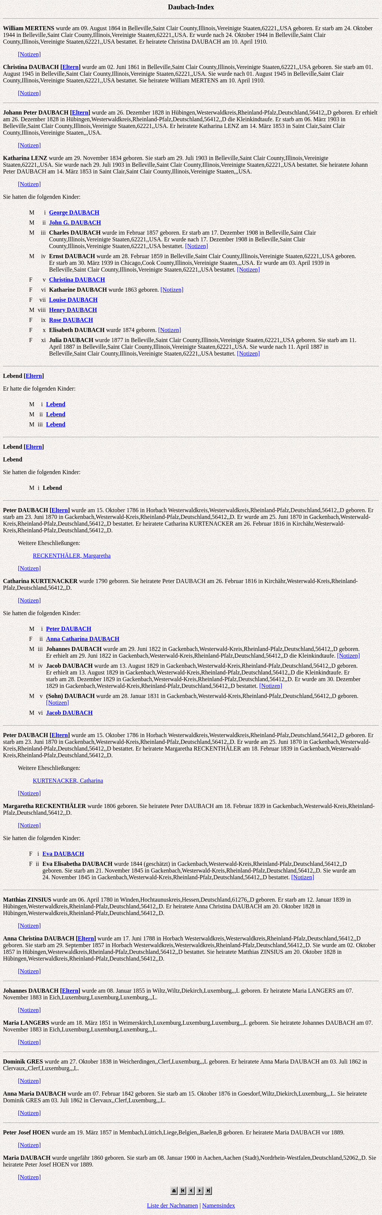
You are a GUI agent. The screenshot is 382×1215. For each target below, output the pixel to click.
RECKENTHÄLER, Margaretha (72, 555)
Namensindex (218, 1205)
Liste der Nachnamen (172, 1205)
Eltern (70, 67)
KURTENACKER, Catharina (68, 780)
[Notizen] (29, 54)
